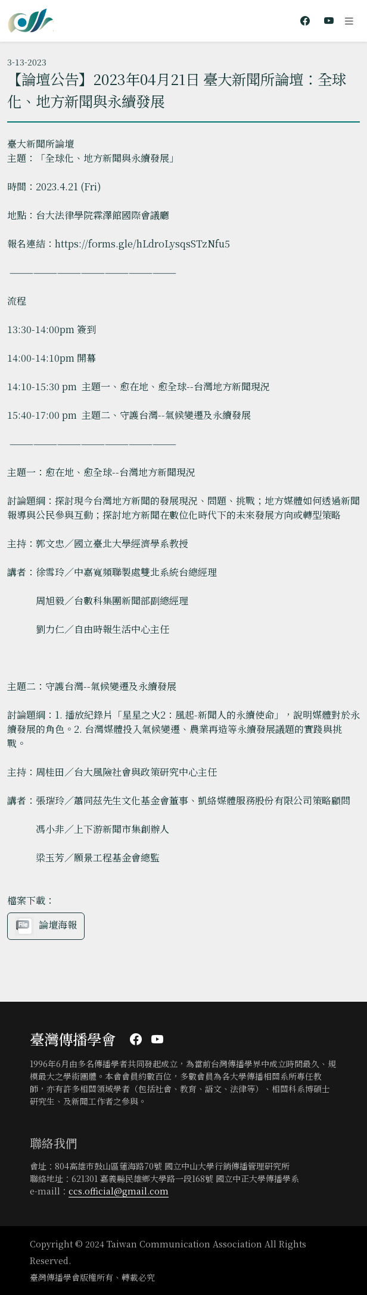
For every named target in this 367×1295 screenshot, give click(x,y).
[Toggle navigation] (349, 21)
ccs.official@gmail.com (119, 1191)
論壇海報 (46, 926)
